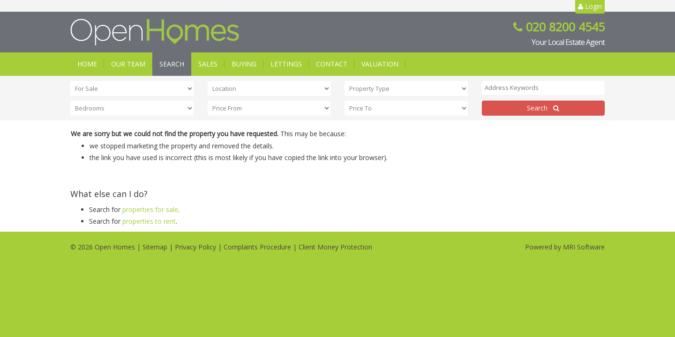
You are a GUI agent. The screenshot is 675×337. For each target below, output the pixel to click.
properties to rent (149, 221)
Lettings (286, 63)
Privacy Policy (195, 246)
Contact (331, 63)
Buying (244, 63)
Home (87, 63)
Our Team (128, 63)
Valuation (379, 63)
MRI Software (584, 246)
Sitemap (154, 246)
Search (171, 63)
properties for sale (150, 209)
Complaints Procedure (257, 246)
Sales (208, 63)
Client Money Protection (335, 246)
